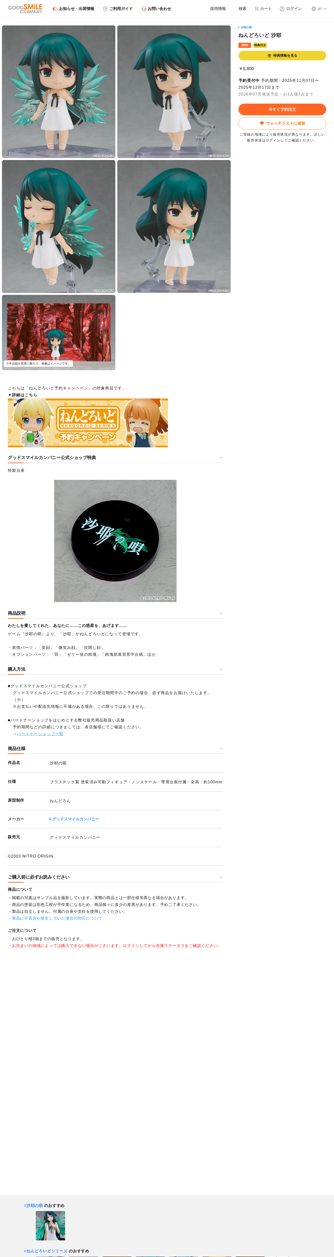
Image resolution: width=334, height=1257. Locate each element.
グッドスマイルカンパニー (75, 819)
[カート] (263, 9)
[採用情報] (214, 9)
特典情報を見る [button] (282, 56)
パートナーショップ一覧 (40, 734)
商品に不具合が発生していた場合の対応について (57, 918)
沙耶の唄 (246, 27)
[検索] (240, 9)
